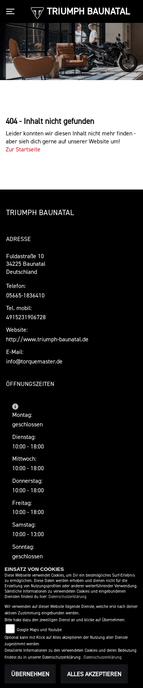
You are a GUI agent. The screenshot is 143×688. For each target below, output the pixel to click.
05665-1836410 (25, 295)
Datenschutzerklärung (67, 596)
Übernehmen (30, 674)
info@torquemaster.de (34, 361)
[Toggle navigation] (12, 11)
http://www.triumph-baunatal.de (47, 339)
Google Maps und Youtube (39, 629)
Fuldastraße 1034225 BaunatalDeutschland (25, 264)
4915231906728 (26, 317)
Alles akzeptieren (94, 674)
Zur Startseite (23, 149)
